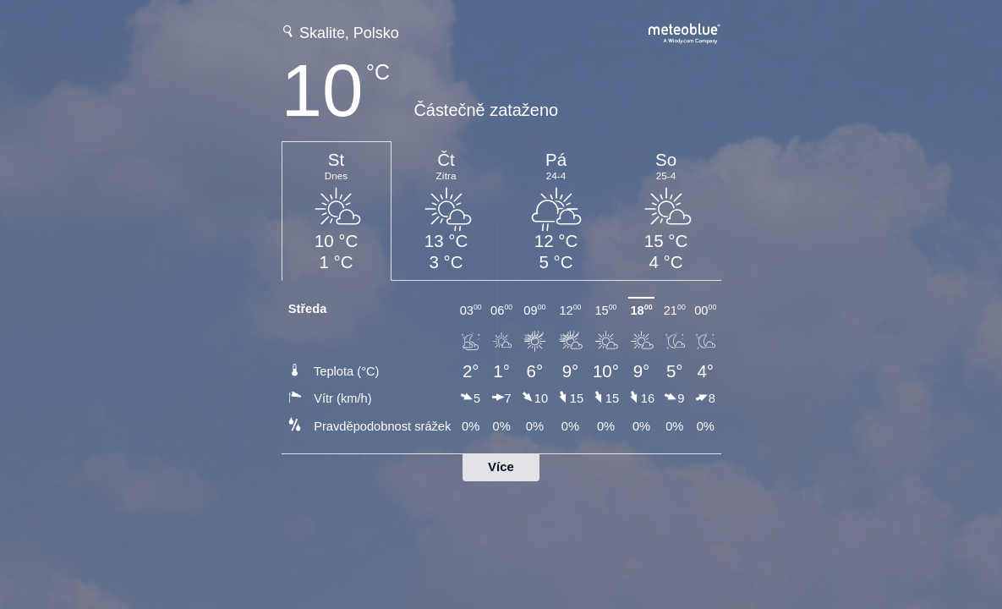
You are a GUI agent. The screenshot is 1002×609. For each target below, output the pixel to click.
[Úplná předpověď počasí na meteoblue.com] (685, 31)
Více (501, 466)
